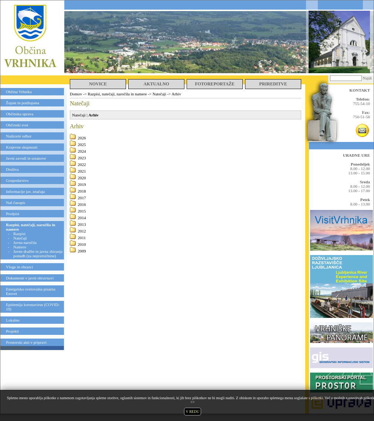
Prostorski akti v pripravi (26, 342)
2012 (82, 231)
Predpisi (12, 213)
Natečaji (20, 238)
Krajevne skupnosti (21, 147)
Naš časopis (15, 202)
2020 (82, 178)
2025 (82, 144)
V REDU (193, 412)
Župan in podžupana (22, 103)
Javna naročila (25, 242)
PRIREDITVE (273, 83)
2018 (82, 191)
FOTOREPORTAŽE (214, 83)
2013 (82, 224)
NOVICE (98, 83)
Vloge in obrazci (19, 267)
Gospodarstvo (17, 180)
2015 (82, 211)
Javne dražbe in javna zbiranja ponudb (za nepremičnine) (37, 253)
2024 (82, 151)
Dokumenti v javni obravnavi (30, 278)
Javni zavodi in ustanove (26, 158)
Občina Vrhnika (19, 91)
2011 (82, 237)
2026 (82, 138)
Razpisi (19, 233)
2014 (82, 217)
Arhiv (176, 94)
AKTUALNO (156, 83)
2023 (82, 158)
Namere (19, 247)
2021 (82, 171)
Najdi (367, 78)
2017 (82, 198)
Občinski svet (17, 125)
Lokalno (13, 320)
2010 (82, 244)
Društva (12, 169)
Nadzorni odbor (18, 136)
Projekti (12, 331)
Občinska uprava (19, 114)
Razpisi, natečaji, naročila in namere (117, 94)
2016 (82, 204)
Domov (76, 94)
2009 (82, 251)
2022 (82, 164)
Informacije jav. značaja (25, 191)
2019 (82, 184)
